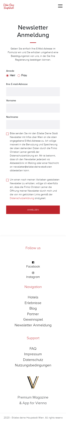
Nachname (12, 117)
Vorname (11, 100)
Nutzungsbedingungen (33, 365)
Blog (33, 308)
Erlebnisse (33, 302)
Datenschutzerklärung (22, 198)
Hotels (33, 297)
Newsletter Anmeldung (33, 325)
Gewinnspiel (33, 319)
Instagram (33, 277)
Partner (33, 313)
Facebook (33, 266)
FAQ (33, 348)
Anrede (10, 71)
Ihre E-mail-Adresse (17, 84)
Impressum (33, 353)
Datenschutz (33, 359)
